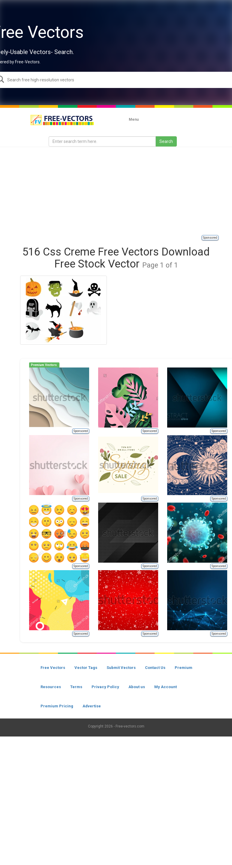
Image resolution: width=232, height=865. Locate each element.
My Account (165, 687)
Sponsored (210, 237)
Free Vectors (53, 667)
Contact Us (155, 667)
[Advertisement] (123, 191)
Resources (51, 687)
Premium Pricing (57, 706)
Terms (76, 687)
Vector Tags (85, 667)
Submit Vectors (121, 667)
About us (136, 687)
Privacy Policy (105, 687)
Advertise (92, 706)
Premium (183, 667)
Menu (134, 119)
